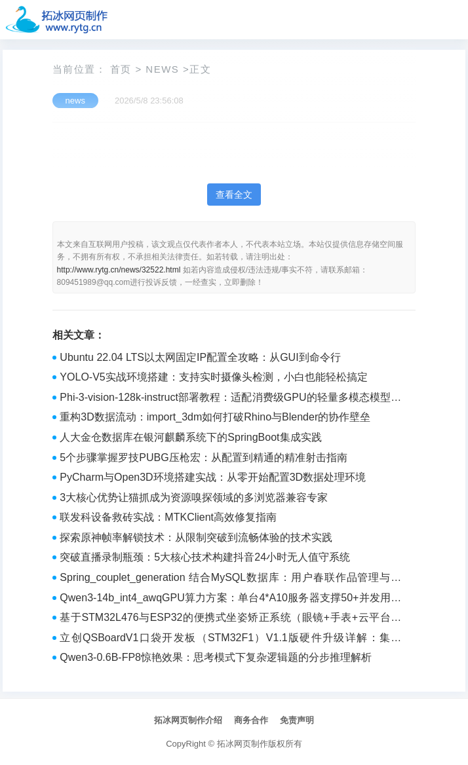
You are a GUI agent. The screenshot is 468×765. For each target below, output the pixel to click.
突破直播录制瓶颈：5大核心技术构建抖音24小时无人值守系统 (205, 557)
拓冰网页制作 (242, 744)
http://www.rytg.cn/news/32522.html (119, 269)
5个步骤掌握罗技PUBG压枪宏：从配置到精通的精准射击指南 (203, 457)
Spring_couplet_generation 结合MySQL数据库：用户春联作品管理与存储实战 (230, 579)
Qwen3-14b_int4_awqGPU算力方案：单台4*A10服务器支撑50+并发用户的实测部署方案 (230, 599)
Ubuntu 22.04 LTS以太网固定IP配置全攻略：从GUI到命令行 (200, 357)
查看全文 (234, 194)
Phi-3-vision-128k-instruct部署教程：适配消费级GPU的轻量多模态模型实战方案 (230, 399)
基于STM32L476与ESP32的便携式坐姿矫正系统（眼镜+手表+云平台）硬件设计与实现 (230, 619)
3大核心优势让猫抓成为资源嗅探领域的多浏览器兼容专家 (194, 497)
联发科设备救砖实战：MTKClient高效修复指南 (168, 517)
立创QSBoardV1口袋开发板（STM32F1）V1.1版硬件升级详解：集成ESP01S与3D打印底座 (230, 639)
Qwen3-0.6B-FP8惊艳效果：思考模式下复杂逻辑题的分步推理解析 (216, 657)
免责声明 (297, 720)
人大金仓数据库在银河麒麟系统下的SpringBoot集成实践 (190, 437)
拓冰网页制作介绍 (188, 720)
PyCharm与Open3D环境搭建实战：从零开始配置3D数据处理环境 (213, 477)
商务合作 (251, 720)
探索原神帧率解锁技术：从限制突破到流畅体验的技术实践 (196, 537)
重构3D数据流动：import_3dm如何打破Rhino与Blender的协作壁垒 (215, 416)
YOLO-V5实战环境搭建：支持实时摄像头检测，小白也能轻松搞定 (213, 376)
